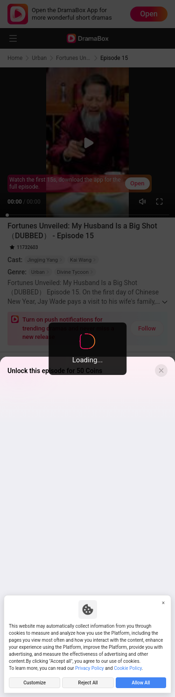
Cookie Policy (127, 668)
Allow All (141, 682)
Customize (34, 682)
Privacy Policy (89, 668)
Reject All (88, 682)
